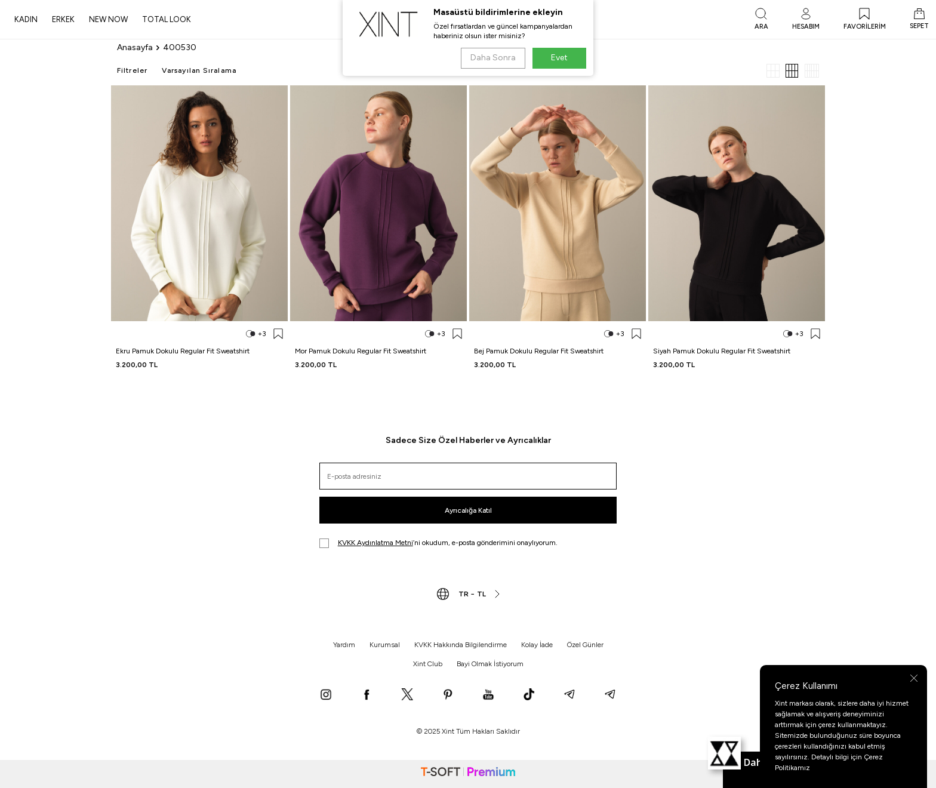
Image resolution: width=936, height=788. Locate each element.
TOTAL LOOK (166, 19)
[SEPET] (919, 19)
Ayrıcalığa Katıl (468, 510)
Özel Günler (585, 645)
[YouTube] (488, 695)
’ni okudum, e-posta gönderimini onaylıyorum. (438, 543)
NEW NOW (108, 19)
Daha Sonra (493, 58)
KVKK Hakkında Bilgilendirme (460, 645)
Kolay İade (537, 645)
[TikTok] (529, 695)
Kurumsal (385, 645)
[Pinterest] (448, 695)
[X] (407, 695)
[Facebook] (366, 695)
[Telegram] (569, 695)
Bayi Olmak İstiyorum (490, 664)
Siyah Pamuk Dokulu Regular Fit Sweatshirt (721, 351)
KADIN (26, 19)
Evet (559, 58)
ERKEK (63, 19)
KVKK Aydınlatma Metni (375, 542)
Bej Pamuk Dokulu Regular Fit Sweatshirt (539, 351)
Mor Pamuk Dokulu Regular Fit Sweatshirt (360, 351)
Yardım (344, 645)
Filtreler (132, 70)
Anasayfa (135, 47)
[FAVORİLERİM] (864, 20)
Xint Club (427, 664)
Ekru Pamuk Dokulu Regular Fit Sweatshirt (183, 351)
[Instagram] (326, 695)
